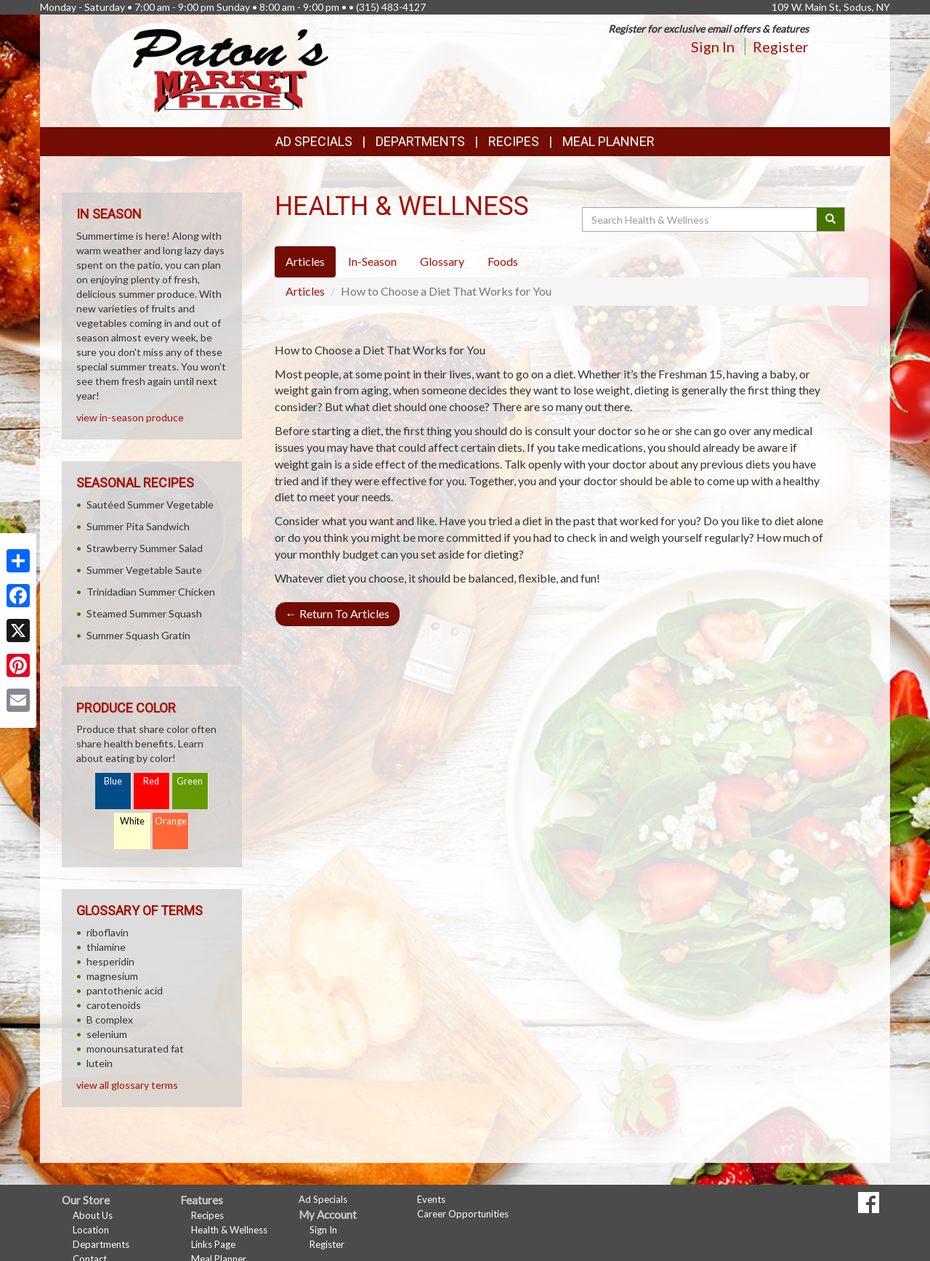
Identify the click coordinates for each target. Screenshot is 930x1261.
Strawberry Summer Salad (144, 548)
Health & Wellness (229, 1230)
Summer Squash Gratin (138, 635)
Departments (101, 1244)
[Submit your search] (831, 219)
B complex (109, 1019)
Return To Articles (337, 613)
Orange (171, 821)
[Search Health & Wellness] (700, 219)
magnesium (112, 976)
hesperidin (110, 961)
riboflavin (107, 932)
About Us (93, 1215)
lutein (99, 1063)
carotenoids (113, 1005)
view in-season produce (130, 417)
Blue (113, 781)
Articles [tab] (305, 261)
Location (91, 1230)
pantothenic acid (124, 990)
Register (781, 46)
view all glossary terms (127, 1085)
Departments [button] (420, 141)
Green (190, 781)
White (132, 821)
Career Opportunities (463, 1214)
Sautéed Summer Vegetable (150, 504)
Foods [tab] (503, 261)
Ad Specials (313, 141)
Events (431, 1199)
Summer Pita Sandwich (138, 526)
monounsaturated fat (135, 1048)
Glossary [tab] (442, 261)
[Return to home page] (230, 69)
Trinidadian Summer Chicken (150, 591)
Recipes (513, 141)
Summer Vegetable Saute (144, 570)
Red (151, 781)
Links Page (213, 1244)
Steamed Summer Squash (144, 613)
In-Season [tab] (372, 261)
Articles (305, 291)
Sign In (713, 46)
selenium (106, 1034)
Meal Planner (608, 141)
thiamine (106, 947)
